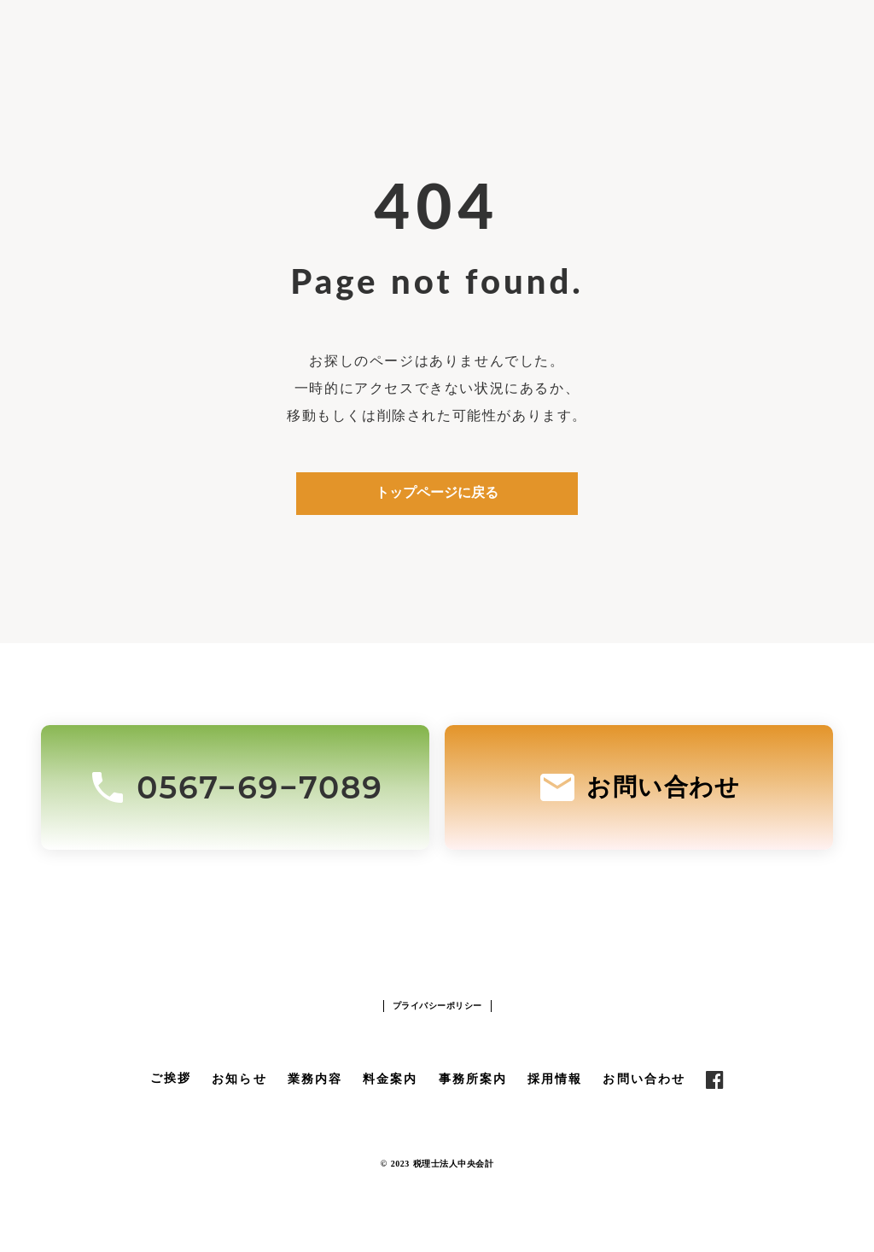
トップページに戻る (437, 492)
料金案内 (390, 1079)
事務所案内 (473, 1079)
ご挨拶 (170, 1078)
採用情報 (554, 1079)
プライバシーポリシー (437, 1005)
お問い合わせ (644, 1079)
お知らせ (239, 1079)
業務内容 (315, 1079)
